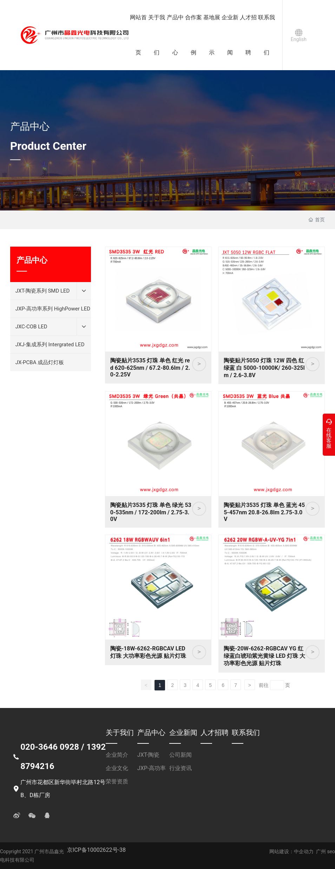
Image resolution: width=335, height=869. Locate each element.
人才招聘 (215, 732)
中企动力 (304, 851)
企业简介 (117, 754)
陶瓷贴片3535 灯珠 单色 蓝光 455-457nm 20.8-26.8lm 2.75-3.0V (264, 512)
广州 (321, 851)
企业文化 (117, 768)
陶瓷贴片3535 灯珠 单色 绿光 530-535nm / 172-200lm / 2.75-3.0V (150, 512)
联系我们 (246, 732)
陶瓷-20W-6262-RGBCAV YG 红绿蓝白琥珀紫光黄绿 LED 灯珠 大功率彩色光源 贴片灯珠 (264, 656)
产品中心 (30, 126)
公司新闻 (180, 754)
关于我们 (120, 732)
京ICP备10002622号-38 (96, 850)
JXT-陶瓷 (148, 754)
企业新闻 (183, 732)
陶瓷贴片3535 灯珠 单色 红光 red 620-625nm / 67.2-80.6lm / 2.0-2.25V (150, 367)
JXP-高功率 (151, 768)
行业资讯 (180, 768)
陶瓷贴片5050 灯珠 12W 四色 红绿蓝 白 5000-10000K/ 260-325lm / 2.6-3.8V (264, 368)
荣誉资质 (117, 781)
